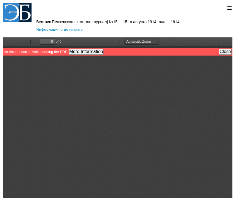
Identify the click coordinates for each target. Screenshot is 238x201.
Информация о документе (60, 29)
